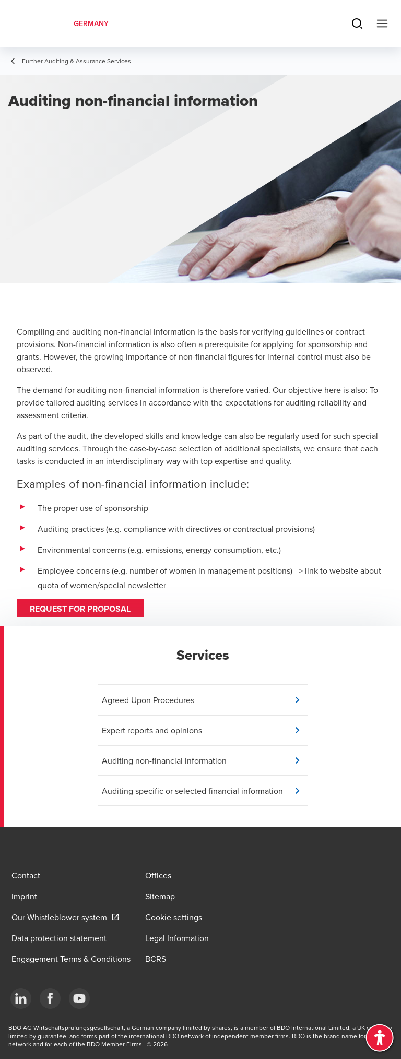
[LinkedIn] (20, 998)
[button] (205, 700)
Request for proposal (80, 609)
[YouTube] (79, 998)
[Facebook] (50, 998)
